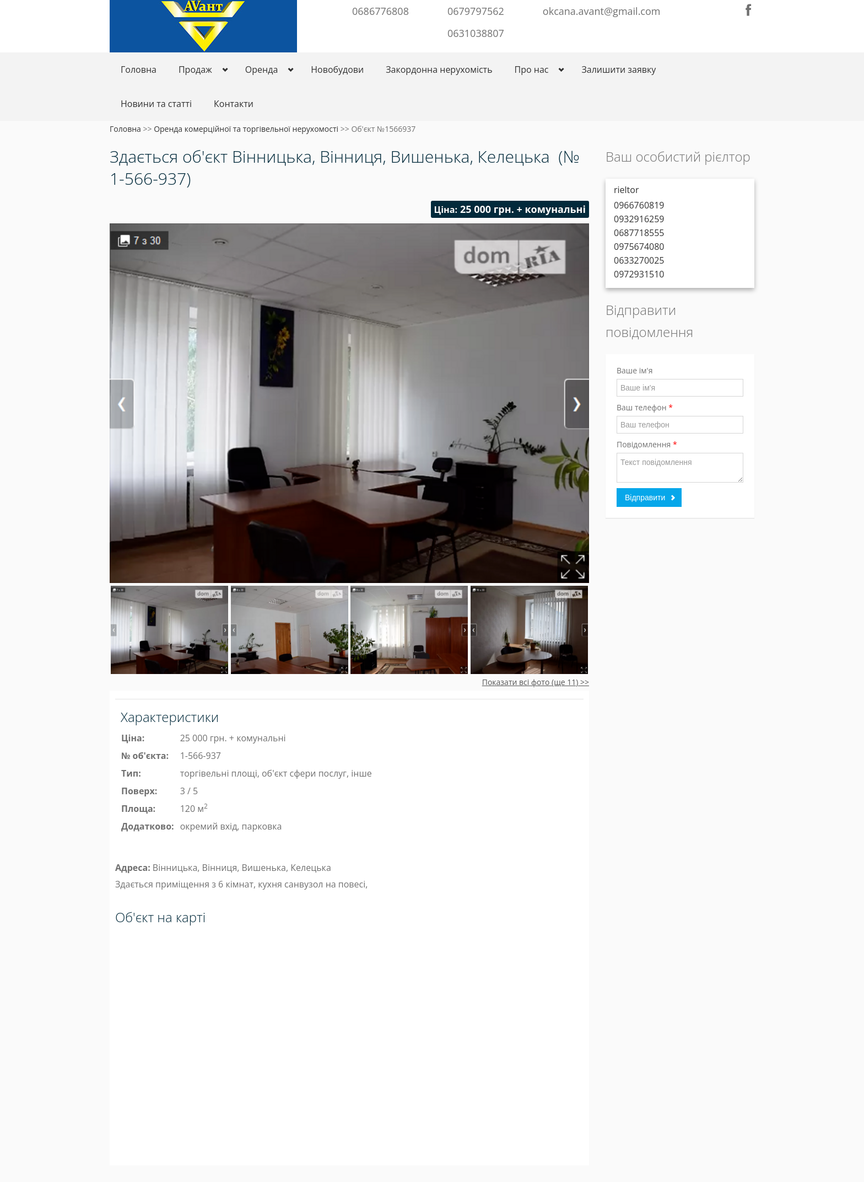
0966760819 (639, 205)
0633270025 (639, 260)
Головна (138, 69)
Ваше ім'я (634, 370)
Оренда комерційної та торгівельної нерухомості (246, 129)
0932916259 (639, 219)
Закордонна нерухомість (439, 69)
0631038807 (475, 33)
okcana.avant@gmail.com (602, 11)
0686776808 (380, 11)
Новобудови (337, 69)
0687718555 (639, 233)
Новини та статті (156, 104)
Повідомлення (647, 444)
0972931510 (639, 274)
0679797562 (475, 11)
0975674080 (639, 246)
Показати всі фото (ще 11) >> (535, 682)
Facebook (749, 10)
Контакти (233, 104)
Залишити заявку (618, 69)
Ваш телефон (645, 407)
